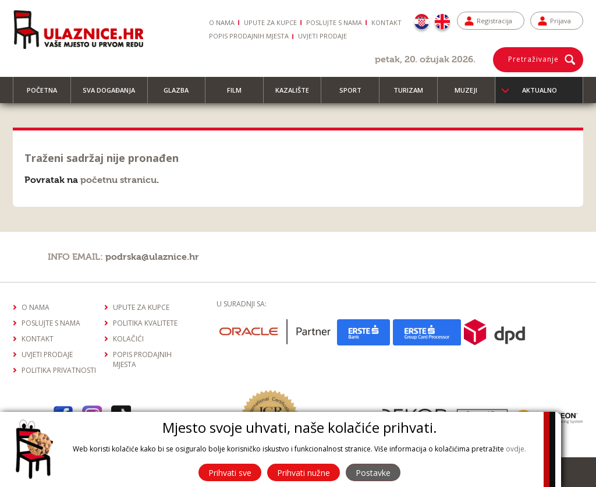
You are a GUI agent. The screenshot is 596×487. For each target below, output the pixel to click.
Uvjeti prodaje (322, 35)
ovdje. (516, 449)
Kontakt (386, 22)
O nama (222, 22)
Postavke (373, 472)
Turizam (413, 94)
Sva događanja (114, 94)
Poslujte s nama (334, 22)
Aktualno (539, 90)
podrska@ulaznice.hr (152, 257)
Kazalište (297, 94)
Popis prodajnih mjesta (249, 35)
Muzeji (471, 94)
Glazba (181, 94)
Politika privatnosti (59, 370)
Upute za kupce (270, 22)
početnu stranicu (118, 180)
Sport (355, 94)
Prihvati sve (229, 472)
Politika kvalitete (145, 323)
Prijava (560, 20)
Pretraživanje (533, 59)
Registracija (494, 20)
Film (239, 94)
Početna (47, 94)
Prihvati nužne (303, 472)
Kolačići (128, 339)
